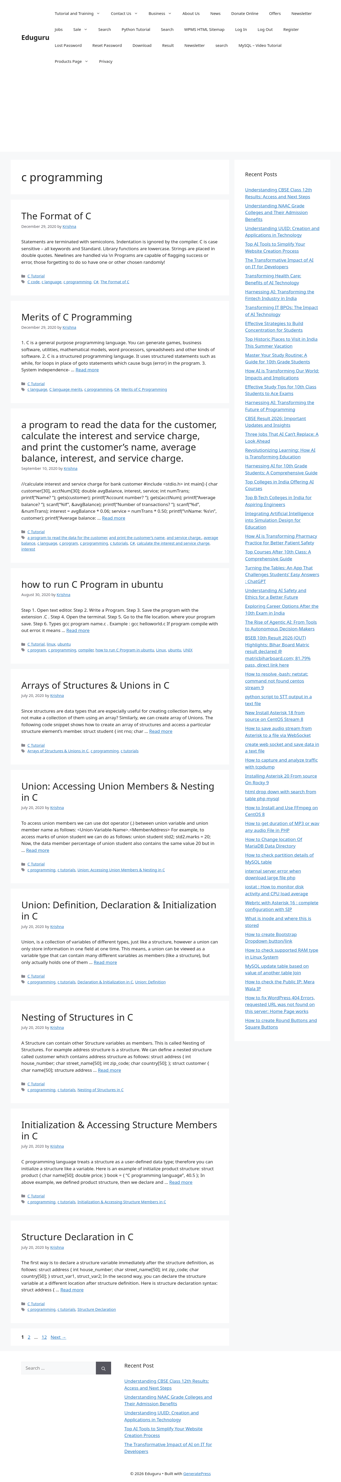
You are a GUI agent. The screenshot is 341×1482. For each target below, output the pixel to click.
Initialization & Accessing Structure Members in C (119, 1130)
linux (51, 644)
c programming (77, 281)
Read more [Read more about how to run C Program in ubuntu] (78, 630)
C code (33, 281)
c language (51, 281)
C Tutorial (36, 275)
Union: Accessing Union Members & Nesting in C (117, 791)
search (222, 45)
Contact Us (127, 13)
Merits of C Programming (76, 317)
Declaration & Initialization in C (105, 981)
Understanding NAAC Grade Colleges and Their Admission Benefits (276, 212)
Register (291, 29)
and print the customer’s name (137, 537)
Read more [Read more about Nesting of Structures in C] (109, 1070)
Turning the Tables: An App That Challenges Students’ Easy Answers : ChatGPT (282, 574)
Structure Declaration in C (77, 1236)
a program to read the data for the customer (67, 537)
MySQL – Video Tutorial (260, 45)
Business (163, 13)
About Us (191, 13)
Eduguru (35, 37)
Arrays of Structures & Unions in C (95, 685)
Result (168, 45)
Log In (241, 29)
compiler (86, 649)
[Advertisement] (170, 114)
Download (141, 45)
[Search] (103, 1368)
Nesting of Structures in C (77, 1017)
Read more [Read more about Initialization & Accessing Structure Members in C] (180, 1182)
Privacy (105, 61)
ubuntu (64, 644)
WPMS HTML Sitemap (204, 29)
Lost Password (68, 45)
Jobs (59, 29)
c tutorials (119, 543)
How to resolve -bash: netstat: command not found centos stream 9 (276, 681)
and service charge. (184, 537)
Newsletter (301, 13)
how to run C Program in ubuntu (92, 584)
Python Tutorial (136, 29)
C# (96, 281)
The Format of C (56, 216)
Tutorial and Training (80, 13)
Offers (275, 13)
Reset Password (107, 45)
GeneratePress (197, 1473)
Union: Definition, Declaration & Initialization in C (118, 910)
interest (28, 549)
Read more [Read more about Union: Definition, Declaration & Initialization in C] (105, 962)
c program (68, 543)
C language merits (65, 389)
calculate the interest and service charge (173, 543)
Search (104, 29)
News (215, 13)
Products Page (74, 61)
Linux (161, 649)
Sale (83, 29)
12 (44, 1337)
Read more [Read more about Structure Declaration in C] (72, 1290)
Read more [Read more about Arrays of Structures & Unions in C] (160, 731)
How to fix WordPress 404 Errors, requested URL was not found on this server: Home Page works (280, 1004)
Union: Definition (150, 981)
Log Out (265, 29)
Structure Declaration (97, 1309)
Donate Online (244, 13)
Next (58, 1337)
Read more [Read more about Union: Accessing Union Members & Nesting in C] (37, 850)
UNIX (188, 649)
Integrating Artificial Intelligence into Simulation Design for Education (279, 520)
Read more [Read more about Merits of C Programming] (87, 370)
